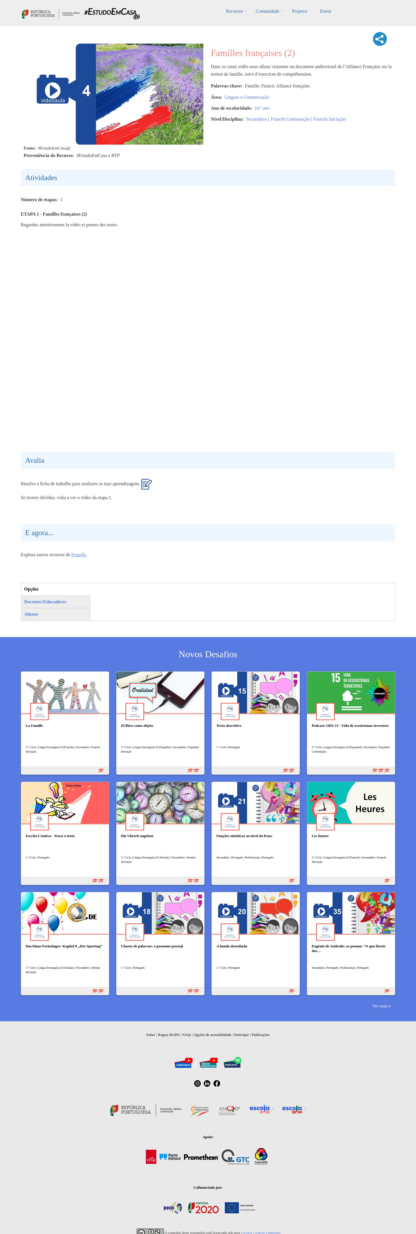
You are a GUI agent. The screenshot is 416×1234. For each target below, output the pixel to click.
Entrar (325, 11)
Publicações (261, 1035)
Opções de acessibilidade (212, 1035)
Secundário (256, 119)
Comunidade (267, 11)
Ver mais (380, 1005)
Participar (241, 1035)
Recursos (234, 11)
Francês (78, 554)
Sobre (150, 1035)
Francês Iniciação (329, 119)
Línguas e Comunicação (246, 97)
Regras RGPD (168, 1035)
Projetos (299, 11)
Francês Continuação (290, 119)
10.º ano (262, 108)
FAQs (186, 1035)
